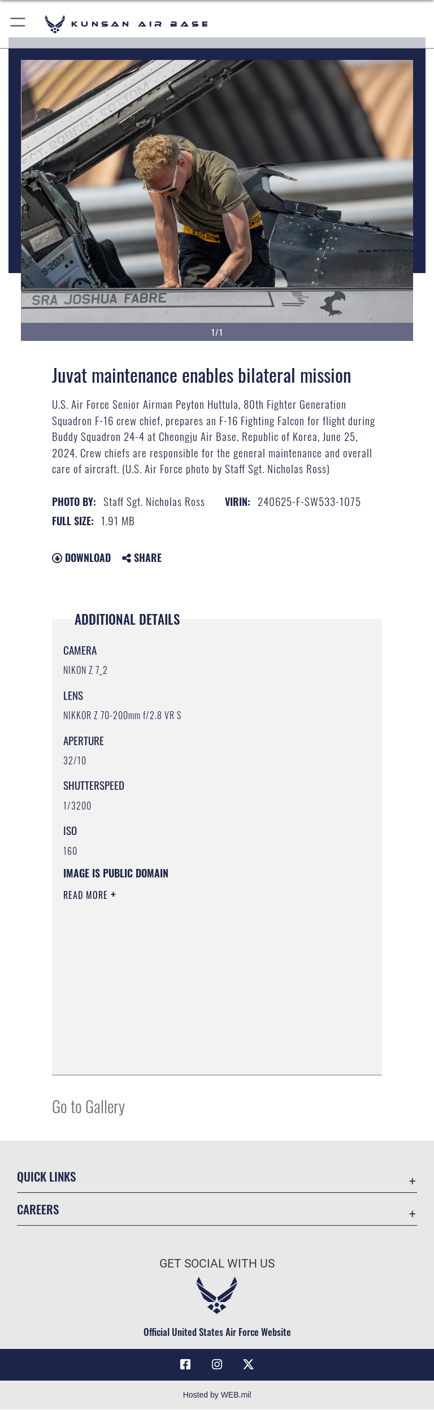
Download (81, 557)
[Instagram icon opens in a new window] (217, 1364)
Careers (38, 1209)
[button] (18, 24)
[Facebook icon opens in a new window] (185, 1364)
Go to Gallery (88, 1105)
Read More (87, 895)
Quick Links (46, 1176)
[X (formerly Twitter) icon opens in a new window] (248, 1364)
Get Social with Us (217, 1263)
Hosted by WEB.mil (217, 1395)
